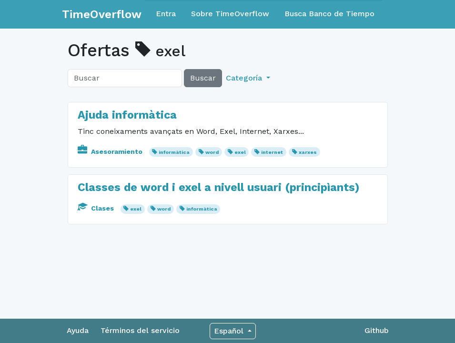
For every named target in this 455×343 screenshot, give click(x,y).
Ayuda (78, 330)
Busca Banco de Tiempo (329, 13)
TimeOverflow (102, 14)
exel (240, 152)
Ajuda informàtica (127, 114)
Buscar (203, 77)
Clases (97, 208)
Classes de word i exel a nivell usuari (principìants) (219, 187)
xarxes (308, 152)
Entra (166, 13)
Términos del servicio (140, 330)
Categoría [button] (245, 77)
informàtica (174, 152)
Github (376, 330)
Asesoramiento (111, 151)
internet (272, 152)
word (212, 152)
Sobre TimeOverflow (230, 13)
